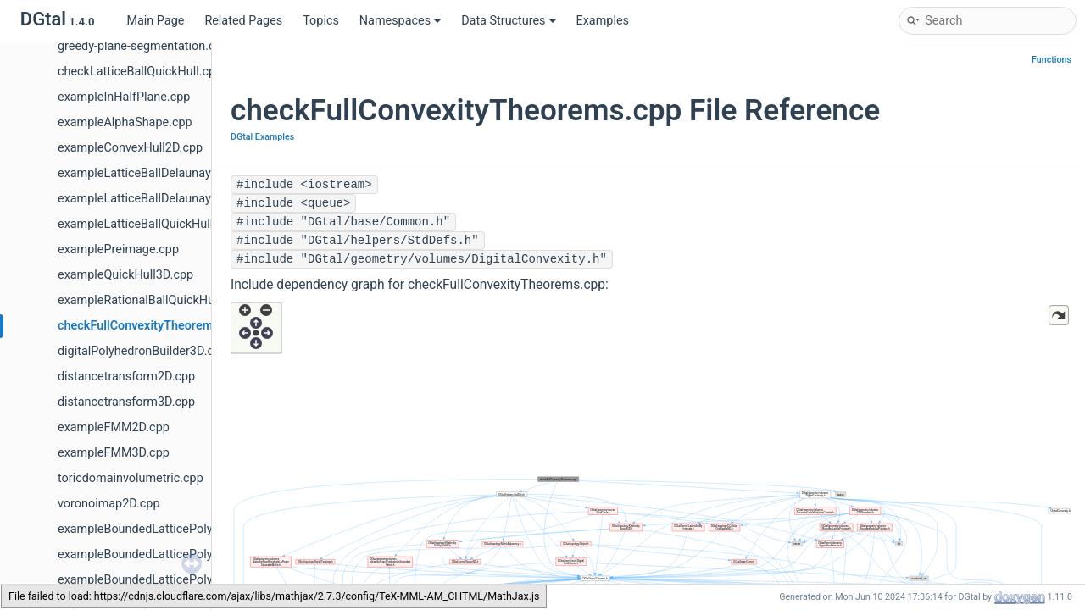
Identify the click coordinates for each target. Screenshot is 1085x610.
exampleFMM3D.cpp (114, 453)
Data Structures (508, 21)
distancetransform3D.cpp (126, 402)
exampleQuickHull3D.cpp (125, 275)
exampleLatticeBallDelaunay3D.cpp (153, 198)
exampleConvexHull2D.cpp (130, 148)
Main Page (155, 21)
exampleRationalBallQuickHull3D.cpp (158, 300)
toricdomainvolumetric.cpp (130, 478)
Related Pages (243, 21)
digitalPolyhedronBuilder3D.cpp (142, 351)
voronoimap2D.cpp (109, 503)
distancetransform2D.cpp (126, 376)
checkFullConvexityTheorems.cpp (150, 326)
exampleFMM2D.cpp (114, 427)
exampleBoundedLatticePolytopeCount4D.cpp (182, 580)
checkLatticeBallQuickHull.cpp (140, 71)
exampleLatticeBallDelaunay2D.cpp (153, 173)
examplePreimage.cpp (118, 249)
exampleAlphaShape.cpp (125, 122)
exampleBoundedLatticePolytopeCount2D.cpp (182, 529)
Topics (321, 21)
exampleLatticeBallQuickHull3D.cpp (154, 224)
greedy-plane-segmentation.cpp (143, 46)
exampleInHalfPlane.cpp (124, 97)
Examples (602, 21)
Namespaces (400, 21)
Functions (1051, 59)
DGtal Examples (262, 136)
